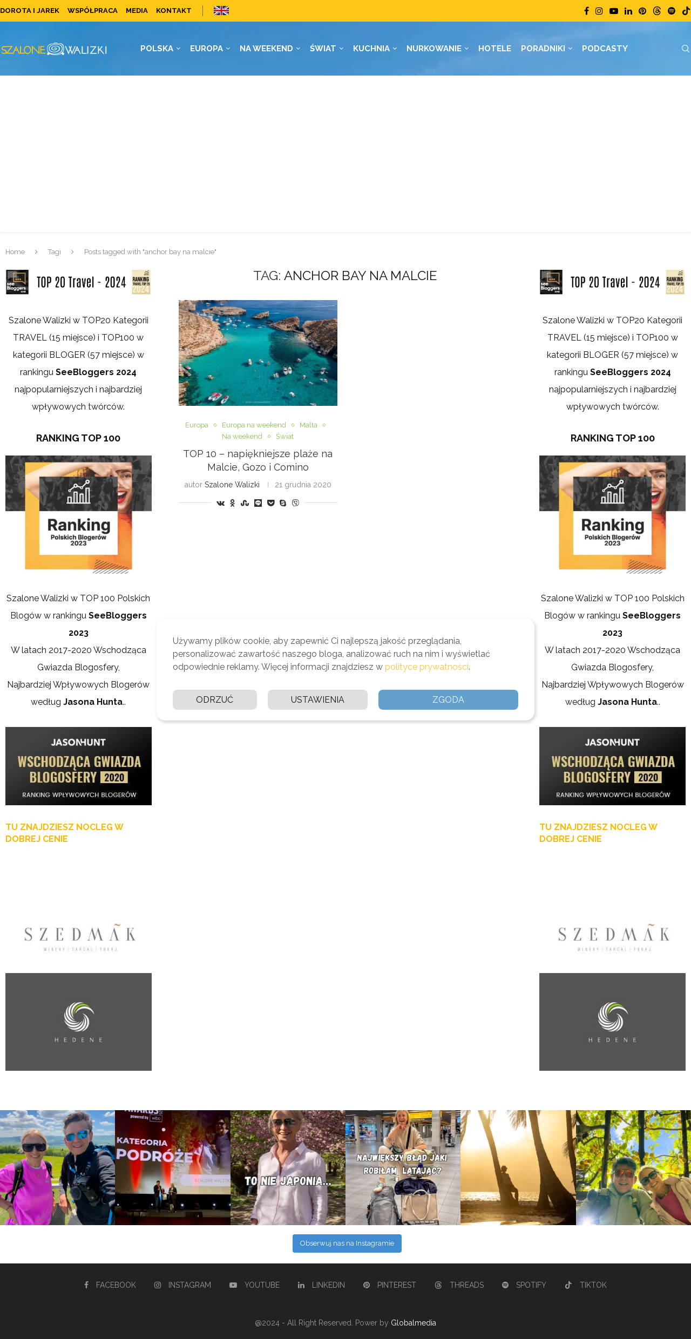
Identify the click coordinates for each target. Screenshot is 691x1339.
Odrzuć (214, 700)
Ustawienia (317, 700)
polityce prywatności (427, 667)
